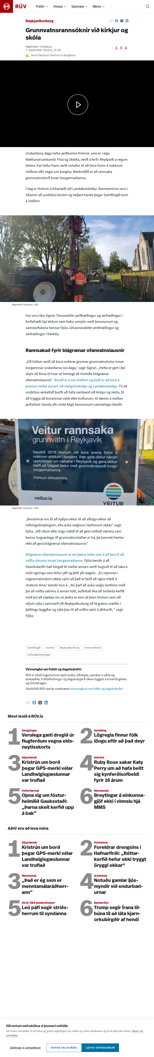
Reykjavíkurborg (40, 21)
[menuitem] (46, 6)
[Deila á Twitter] (121, 20)
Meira (97, 6)
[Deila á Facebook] (116, 20)
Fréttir (40, 6)
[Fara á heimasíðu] (16, 6)
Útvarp (58, 6)
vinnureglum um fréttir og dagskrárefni (96, 689)
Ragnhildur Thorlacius (39, 46)
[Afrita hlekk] (111, 20)
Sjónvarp (77, 6)
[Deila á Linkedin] (127, 20)
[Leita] (147, 6)
